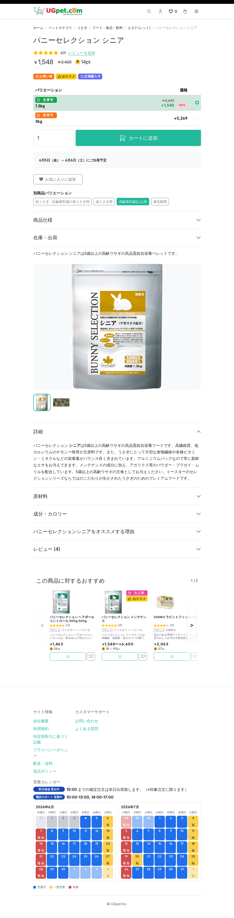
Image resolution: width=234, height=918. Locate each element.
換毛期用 (160, 202)
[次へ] (188, 327)
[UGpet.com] (57, 10)
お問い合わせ (86, 720)
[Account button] (160, 11)
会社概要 (41, 720)
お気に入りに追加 (57, 179)
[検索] (149, 11)
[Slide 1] (42, 402)
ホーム (38, 28)
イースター (68, 630)
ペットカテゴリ (60, 28)
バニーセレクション (91, 630)
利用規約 (41, 728)
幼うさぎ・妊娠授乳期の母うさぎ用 (62, 202)
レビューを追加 (81, 53)
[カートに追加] (68, 656)
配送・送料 (43, 763)
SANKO (171, 630)
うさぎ (82, 28)
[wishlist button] (172, 11)
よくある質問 (86, 728)
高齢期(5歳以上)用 (133, 202)
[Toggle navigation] (196, 11)
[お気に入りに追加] (91, 656)
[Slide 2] (61, 402)
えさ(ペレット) (139, 28)
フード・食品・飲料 (107, 28)
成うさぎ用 (104, 202)
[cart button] (185, 11)
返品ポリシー (44, 771)
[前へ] (45, 327)
